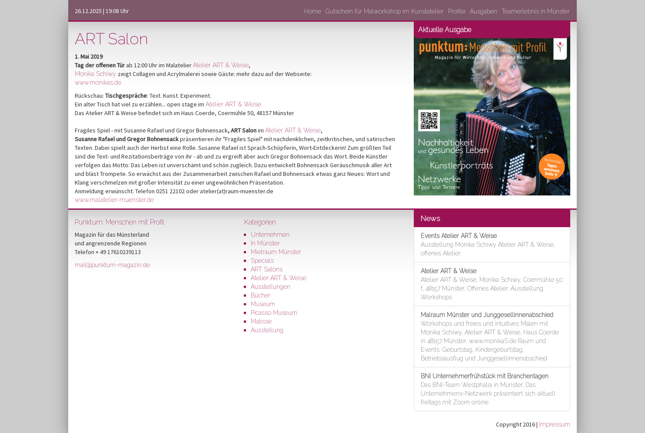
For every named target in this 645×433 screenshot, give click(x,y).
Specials (262, 260)
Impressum (554, 424)
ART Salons (267, 269)
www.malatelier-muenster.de (114, 199)
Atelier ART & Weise (221, 65)
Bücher (260, 295)
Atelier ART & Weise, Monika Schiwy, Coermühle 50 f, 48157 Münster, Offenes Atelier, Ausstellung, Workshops (492, 284)
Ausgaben (483, 11)
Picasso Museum (274, 312)
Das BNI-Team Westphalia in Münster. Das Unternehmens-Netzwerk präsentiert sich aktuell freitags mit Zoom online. (488, 389)
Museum (263, 304)
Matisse (261, 321)
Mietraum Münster (276, 251)
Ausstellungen (270, 286)
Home (312, 11)
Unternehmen (270, 234)
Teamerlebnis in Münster (536, 11)
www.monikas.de (98, 82)
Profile (456, 11)
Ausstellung (267, 330)
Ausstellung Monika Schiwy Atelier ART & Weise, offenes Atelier (488, 244)
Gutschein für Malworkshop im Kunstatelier (385, 11)
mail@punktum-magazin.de (112, 264)
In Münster (265, 243)
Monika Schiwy (96, 73)
